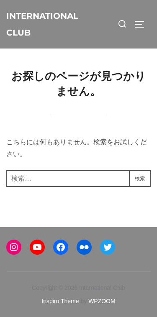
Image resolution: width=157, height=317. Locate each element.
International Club (42, 24)
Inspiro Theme (60, 301)
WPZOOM (102, 301)
